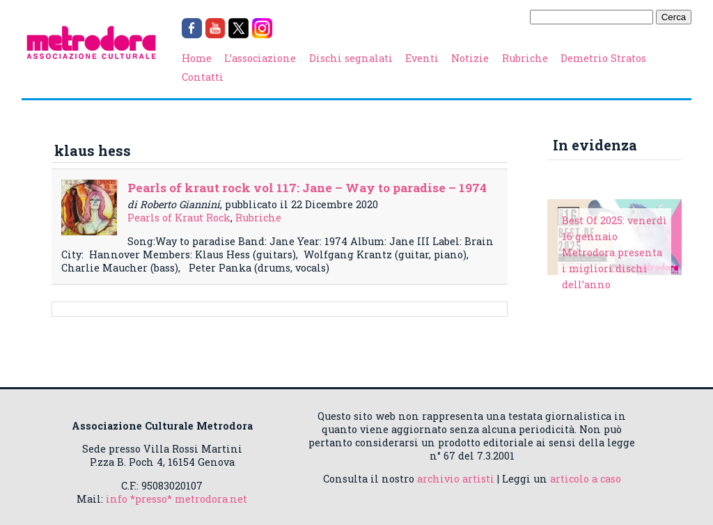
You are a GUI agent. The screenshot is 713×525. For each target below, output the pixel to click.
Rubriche (525, 58)
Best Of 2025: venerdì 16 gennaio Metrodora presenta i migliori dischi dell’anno (614, 252)
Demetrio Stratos (603, 58)
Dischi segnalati (351, 58)
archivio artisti (455, 478)
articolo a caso (585, 478)
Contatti (203, 77)
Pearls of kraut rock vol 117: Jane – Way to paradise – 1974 (307, 188)
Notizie (470, 58)
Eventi (422, 58)
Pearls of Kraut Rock (178, 217)
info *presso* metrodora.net (176, 499)
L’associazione (260, 58)
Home (197, 58)
